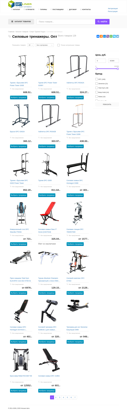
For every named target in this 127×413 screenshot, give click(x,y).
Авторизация (113, 8)
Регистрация (113, 11)
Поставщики (56, 9)
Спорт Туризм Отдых (37, 32)
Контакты (85, 9)
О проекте (29, 9)
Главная (11, 32)
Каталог (15, 9)
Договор (72, 9)
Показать (107, 104)
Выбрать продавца (18, 97)
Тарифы (42, 9)
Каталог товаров (22, 32)
